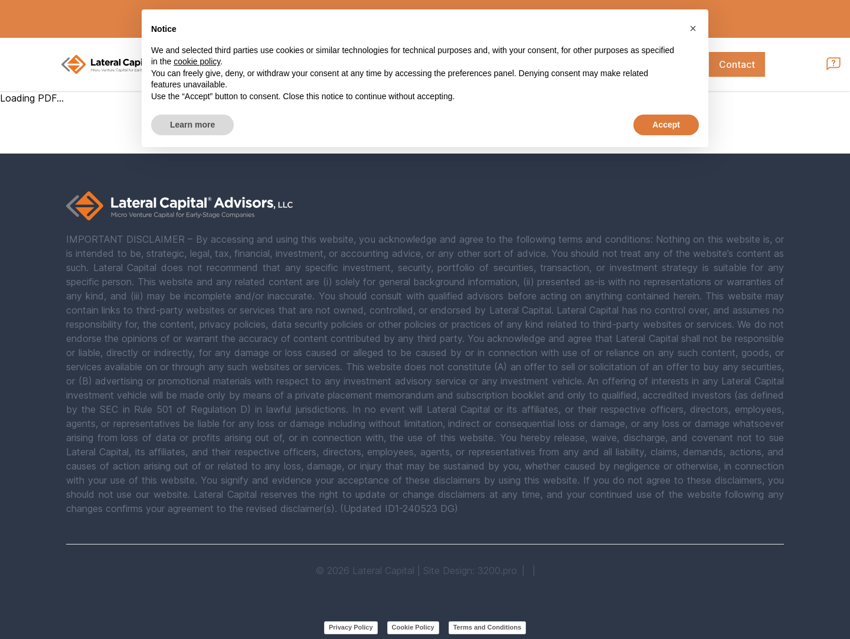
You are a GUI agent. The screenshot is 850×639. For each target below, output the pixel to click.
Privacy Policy (351, 627)
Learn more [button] (192, 124)
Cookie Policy (413, 627)
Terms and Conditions (487, 627)
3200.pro (497, 570)
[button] (693, 28)
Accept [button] (666, 124)
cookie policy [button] (197, 61)
